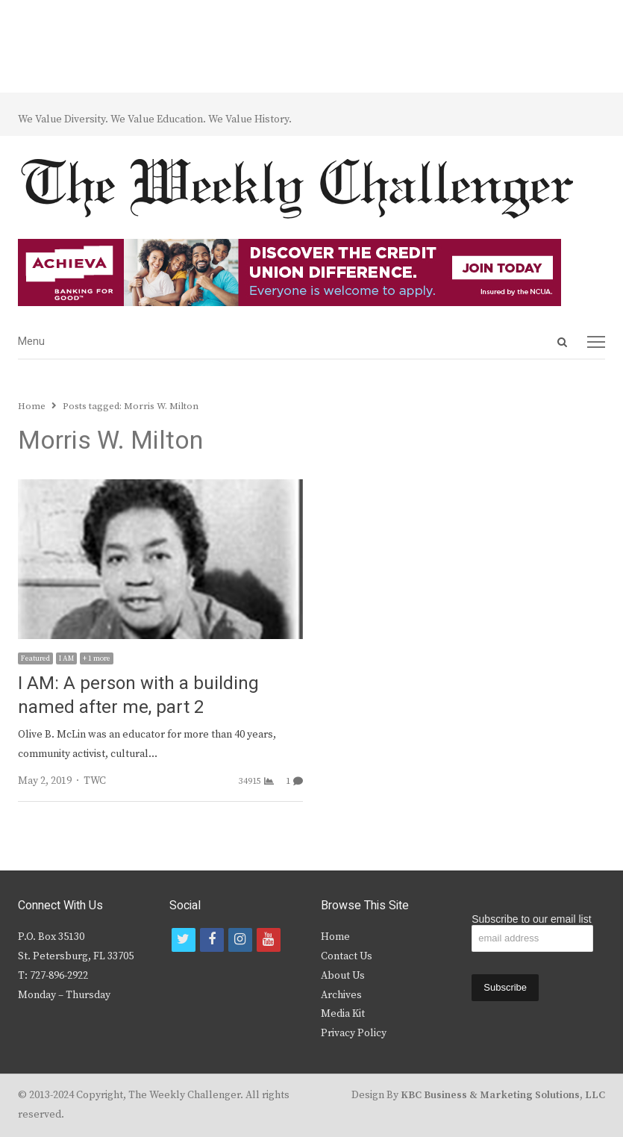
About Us (343, 975)
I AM (66, 658)
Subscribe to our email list (531, 919)
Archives (341, 995)
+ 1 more (96, 658)
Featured (35, 658)
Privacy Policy (353, 1033)
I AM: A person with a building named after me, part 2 (138, 695)
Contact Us (346, 956)
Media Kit (343, 1014)
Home (335, 937)
